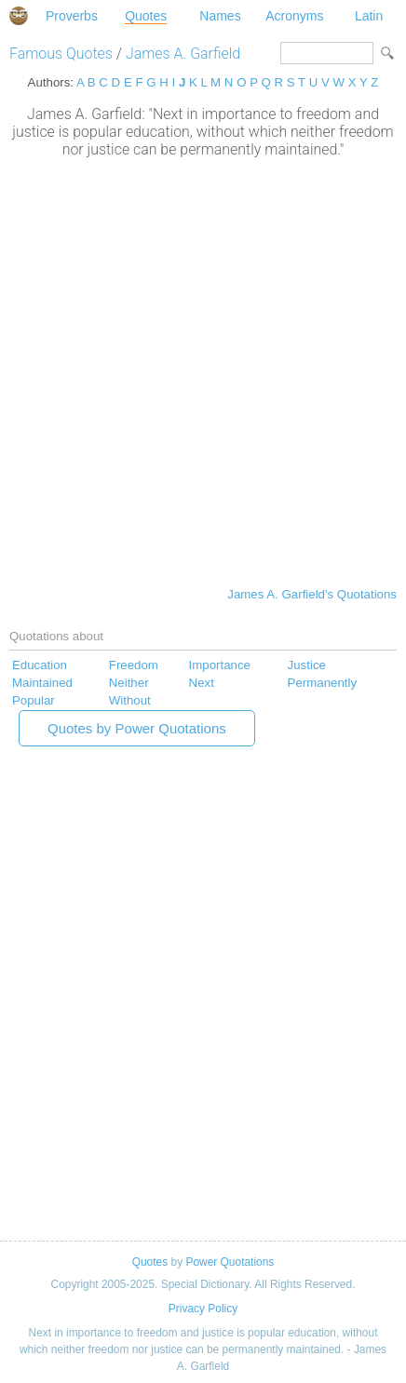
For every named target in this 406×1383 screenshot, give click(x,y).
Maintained (42, 683)
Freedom (133, 665)
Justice (307, 665)
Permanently (322, 683)
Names (219, 15)
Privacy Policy (203, 1308)
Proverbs (72, 15)
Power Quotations (229, 1262)
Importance (219, 665)
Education (39, 665)
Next (201, 683)
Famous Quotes (61, 53)
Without (130, 700)
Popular (33, 700)
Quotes (146, 15)
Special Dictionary (18, 16)
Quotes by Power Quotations (136, 728)
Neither (129, 683)
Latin (369, 15)
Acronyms (294, 15)
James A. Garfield (183, 53)
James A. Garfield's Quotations (312, 594)
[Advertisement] (203, 370)
